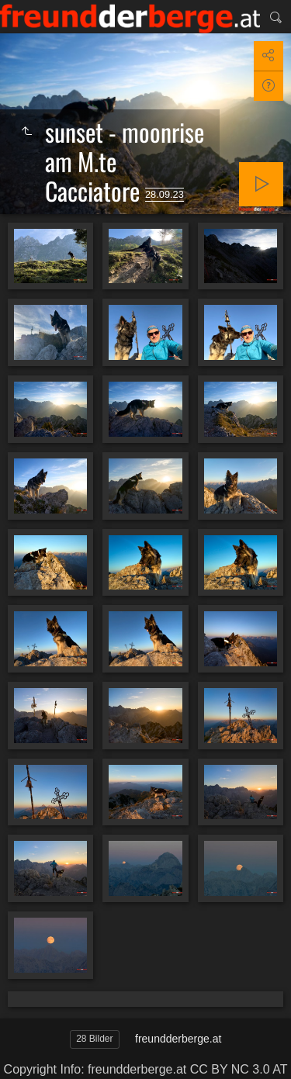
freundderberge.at (178, 1038)
